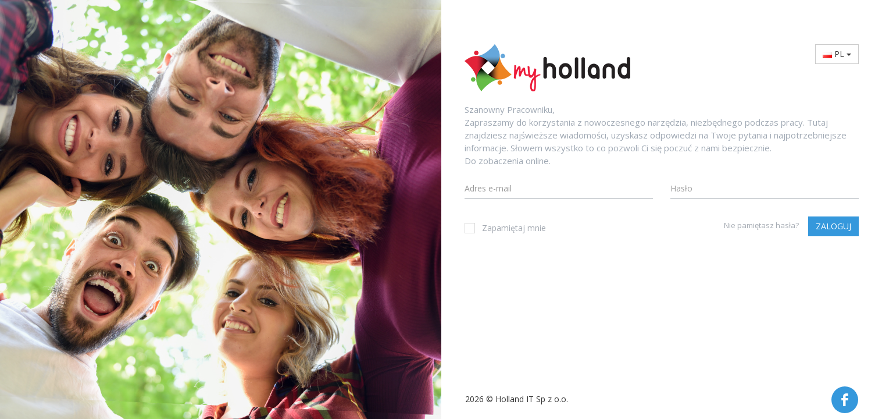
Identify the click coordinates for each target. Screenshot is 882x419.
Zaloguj (833, 226)
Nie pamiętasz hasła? (761, 225)
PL (837, 53)
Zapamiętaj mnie (505, 227)
